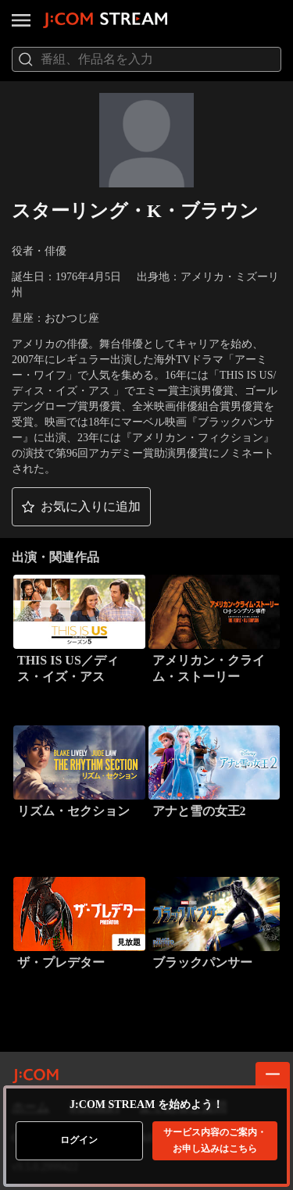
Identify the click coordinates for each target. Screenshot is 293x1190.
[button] (81, 506)
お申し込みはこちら (214, 1140)
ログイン (79, 1140)
